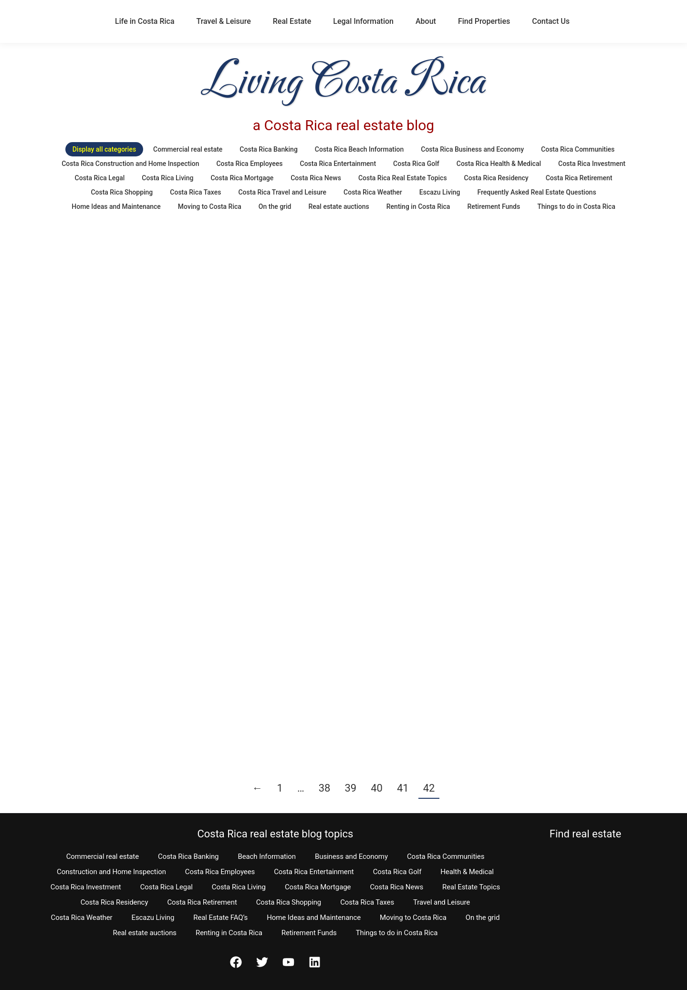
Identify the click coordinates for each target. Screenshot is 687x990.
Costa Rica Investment (86, 887)
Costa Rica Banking (188, 856)
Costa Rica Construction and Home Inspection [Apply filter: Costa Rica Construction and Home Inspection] (130, 163)
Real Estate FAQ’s (220, 917)
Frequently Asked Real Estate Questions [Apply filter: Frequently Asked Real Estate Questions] (536, 192)
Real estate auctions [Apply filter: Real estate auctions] (339, 206)
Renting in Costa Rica (229, 932)
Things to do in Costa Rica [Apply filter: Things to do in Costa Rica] (576, 206)
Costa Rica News (396, 887)
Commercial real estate (102, 856)
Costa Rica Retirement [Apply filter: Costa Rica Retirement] (579, 178)
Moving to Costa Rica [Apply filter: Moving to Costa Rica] (209, 206)
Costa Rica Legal (166, 887)
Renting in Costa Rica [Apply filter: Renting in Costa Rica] (418, 206)
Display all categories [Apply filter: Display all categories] (104, 149)
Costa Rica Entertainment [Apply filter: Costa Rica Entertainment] (338, 163)
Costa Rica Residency (114, 902)
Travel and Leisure (441, 902)
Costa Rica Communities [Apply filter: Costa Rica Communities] (577, 149)
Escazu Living (153, 917)
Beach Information (267, 856)
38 (325, 788)
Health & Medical (467, 871)
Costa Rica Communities (445, 856)
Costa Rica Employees (220, 871)
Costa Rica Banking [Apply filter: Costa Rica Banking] (268, 149)
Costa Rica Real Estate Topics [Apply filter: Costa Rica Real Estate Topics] (402, 178)
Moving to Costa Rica (413, 917)
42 (429, 788)
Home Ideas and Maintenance (314, 917)
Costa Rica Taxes (367, 902)
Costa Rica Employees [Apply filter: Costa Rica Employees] (249, 163)
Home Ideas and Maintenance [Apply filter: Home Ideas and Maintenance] (116, 206)
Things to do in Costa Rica (397, 932)
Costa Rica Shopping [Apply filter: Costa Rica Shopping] (122, 192)
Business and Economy (351, 856)
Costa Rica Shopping (289, 902)
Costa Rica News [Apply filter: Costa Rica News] (316, 178)
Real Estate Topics (471, 887)
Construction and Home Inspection (111, 871)
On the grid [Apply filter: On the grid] (275, 206)
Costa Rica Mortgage (318, 887)
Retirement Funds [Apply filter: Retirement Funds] (493, 206)
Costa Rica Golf (397, 871)
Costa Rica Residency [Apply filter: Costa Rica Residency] (496, 178)
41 (403, 788)
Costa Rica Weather (81, 917)
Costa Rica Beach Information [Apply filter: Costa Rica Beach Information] (359, 149)
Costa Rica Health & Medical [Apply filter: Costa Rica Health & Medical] (499, 163)
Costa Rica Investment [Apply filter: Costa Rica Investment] (591, 163)
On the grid (483, 917)
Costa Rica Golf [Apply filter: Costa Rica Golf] (416, 163)
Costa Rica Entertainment (314, 871)
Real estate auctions (145, 932)
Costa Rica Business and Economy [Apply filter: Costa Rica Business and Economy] (472, 149)
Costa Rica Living (239, 887)
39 (350, 788)
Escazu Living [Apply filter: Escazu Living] (439, 192)
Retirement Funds (309, 932)
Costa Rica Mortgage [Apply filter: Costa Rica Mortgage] (241, 178)
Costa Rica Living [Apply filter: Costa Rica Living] (167, 178)
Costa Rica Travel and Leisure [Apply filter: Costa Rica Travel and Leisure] (282, 192)
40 (377, 788)
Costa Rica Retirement (202, 902)
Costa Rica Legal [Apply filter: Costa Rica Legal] (100, 178)
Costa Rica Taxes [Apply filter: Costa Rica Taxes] (195, 192)
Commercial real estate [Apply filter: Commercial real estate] (187, 149)
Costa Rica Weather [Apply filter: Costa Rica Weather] (373, 192)
